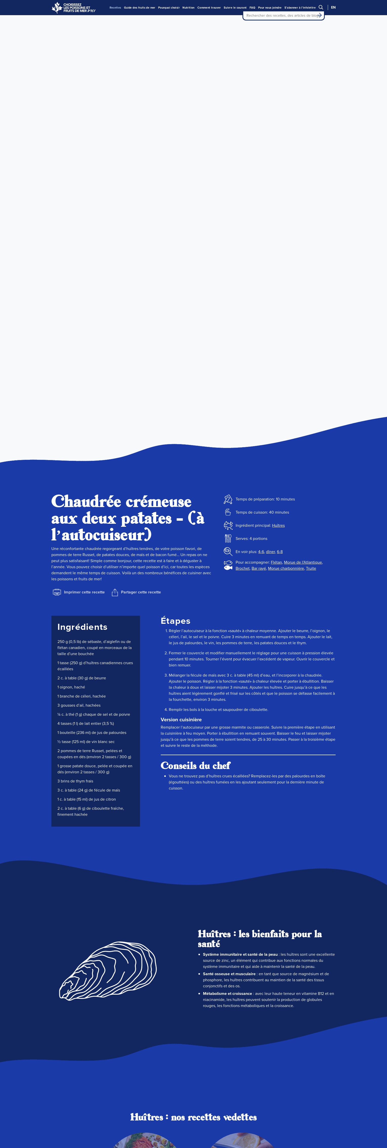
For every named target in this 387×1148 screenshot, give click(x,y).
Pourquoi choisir (169, 8)
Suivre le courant (235, 8)
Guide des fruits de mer (139, 8)
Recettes (115, 8)
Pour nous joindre (270, 8)
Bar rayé (259, 568)
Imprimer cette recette (79, 592)
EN (333, 7)
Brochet (243, 568)
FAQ (252, 8)
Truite (311, 568)
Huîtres (278, 525)
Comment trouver (209, 8)
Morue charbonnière (286, 568)
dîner (270, 552)
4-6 (261, 552)
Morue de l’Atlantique (303, 562)
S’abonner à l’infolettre (300, 8)
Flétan (276, 562)
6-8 (280, 552)
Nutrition (188, 8)
